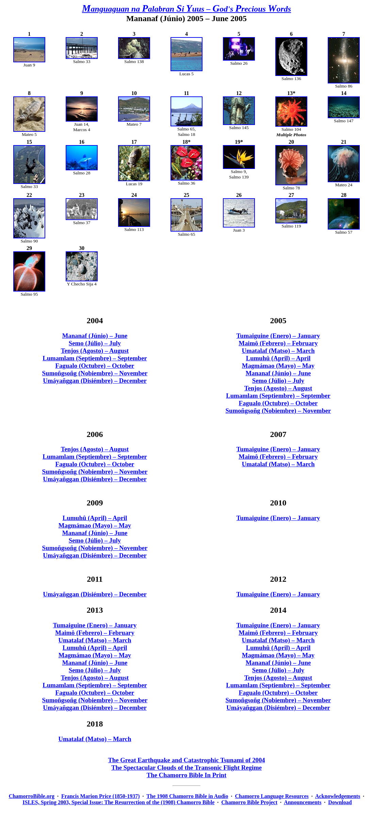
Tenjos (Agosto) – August (95, 350)
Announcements (302, 802)
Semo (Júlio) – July (95, 343)
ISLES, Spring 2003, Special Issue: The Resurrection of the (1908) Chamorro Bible (118, 802)
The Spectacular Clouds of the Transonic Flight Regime (186, 767)
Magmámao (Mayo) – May (278, 365)
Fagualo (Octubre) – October (94, 365)
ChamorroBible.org (31, 796)
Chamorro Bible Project (249, 802)
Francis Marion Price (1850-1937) (100, 796)
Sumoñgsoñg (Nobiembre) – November (95, 373)
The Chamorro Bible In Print (187, 775)
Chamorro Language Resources (272, 796)
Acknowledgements (337, 796)
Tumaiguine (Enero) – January (278, 335)
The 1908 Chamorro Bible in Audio (187, 796)
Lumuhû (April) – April (278, 358)
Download (340, 802)
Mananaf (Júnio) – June (95, 335)
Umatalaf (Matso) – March (278, 350)
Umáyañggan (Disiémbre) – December (95, 380)
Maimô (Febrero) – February (278, 343)
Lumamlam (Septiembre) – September (95, 358)
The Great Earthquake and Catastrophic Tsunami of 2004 (186, 760)
